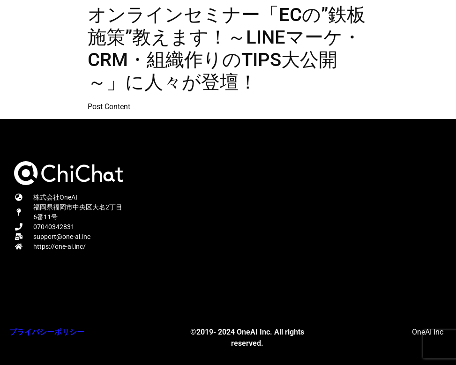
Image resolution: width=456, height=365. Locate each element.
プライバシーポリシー (46, 332)
